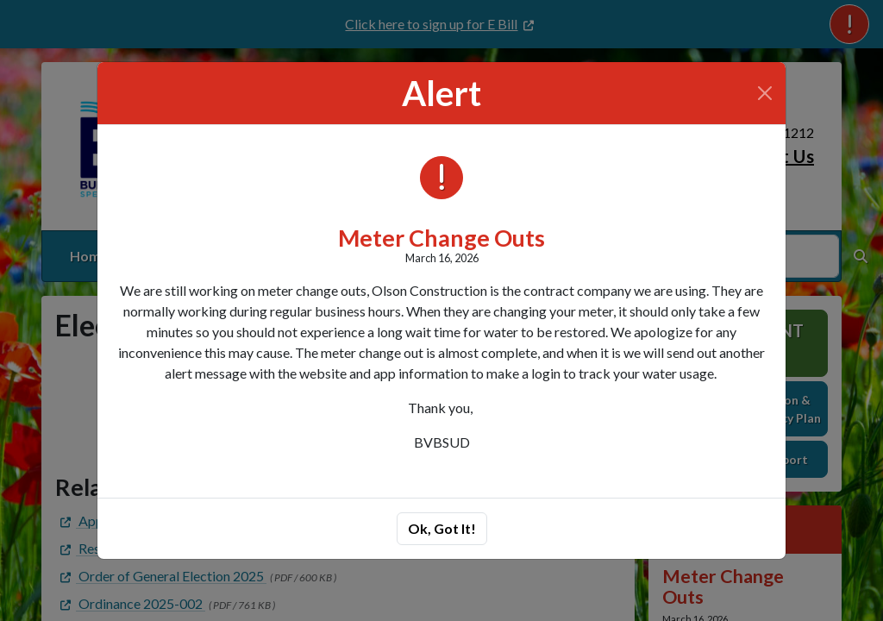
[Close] (765, 93)
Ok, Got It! (442, 528)
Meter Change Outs (441, 237)
